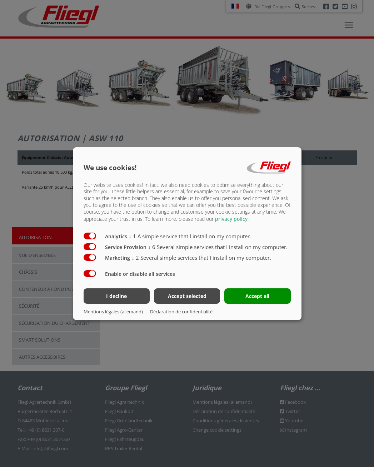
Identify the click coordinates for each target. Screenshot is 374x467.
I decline (116, 296)
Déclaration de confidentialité (181, 311)
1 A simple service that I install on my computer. (190, 236)
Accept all (257, 296)
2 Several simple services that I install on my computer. (201, 257)
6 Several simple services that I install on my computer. (218, 246)
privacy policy (231, 218)
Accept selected (187, 296)
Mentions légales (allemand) (113, 311)
